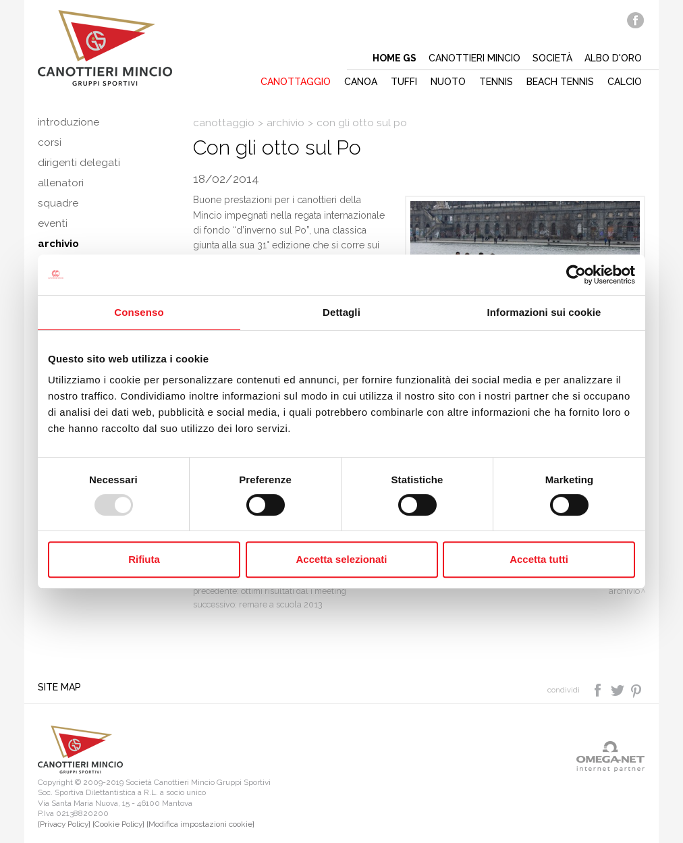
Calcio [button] (624, 81)
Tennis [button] (496, 81)
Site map (59, 687)
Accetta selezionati (341, 559)
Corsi (49, 142)
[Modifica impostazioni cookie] (200, 824)
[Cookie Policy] (118, 824)
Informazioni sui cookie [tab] (544, 312)
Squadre (58, 203)
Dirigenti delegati (79, 162)
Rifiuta (144, 559)
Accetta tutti (539, 559)
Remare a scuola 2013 (281, 604)
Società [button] (552, 58)
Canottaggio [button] (296, 81)
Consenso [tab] (138, 312)
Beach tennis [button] (560, 81)
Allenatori (61, 183)
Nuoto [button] (448, 81)
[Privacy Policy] (64, 824)
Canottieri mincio (474, 58)
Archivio (58, 243)
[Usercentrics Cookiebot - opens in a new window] (576, 275)
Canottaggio (223, 123)
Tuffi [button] (404, 81)
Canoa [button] (360, 81)
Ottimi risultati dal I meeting (293, 591)
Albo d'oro (613, 58)
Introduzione (68, 122)
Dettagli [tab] (341, 312)
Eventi (52, 223)
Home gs (394, 58)
